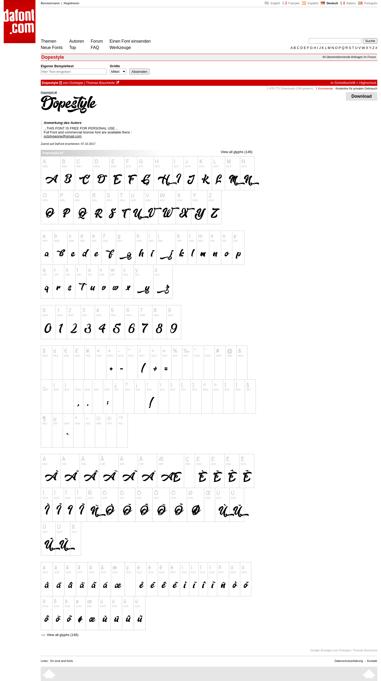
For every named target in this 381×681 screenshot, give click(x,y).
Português (367, 3)
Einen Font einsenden (130, 41)
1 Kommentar (324, 88)
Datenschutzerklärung (349, 660)
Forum (97, 41)
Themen (48, 41)
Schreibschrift (344, 83)
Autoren (76, 41)
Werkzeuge (120, 47)
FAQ (95, 47)
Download (361, 96)
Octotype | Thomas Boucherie (92, 83)
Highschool (367, 83)
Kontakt (372, 660)
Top (72, 47)
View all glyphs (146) (236, 152)
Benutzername (50, 3)
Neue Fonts (52, 47)
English (272, 3)
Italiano (348, 3)
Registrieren (71, 3)
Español (310, 3)
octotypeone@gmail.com (62, 136)
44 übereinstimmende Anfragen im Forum (349, 57)
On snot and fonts (61, 660)
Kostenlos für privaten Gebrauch (356, 88)
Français (291, 3)
